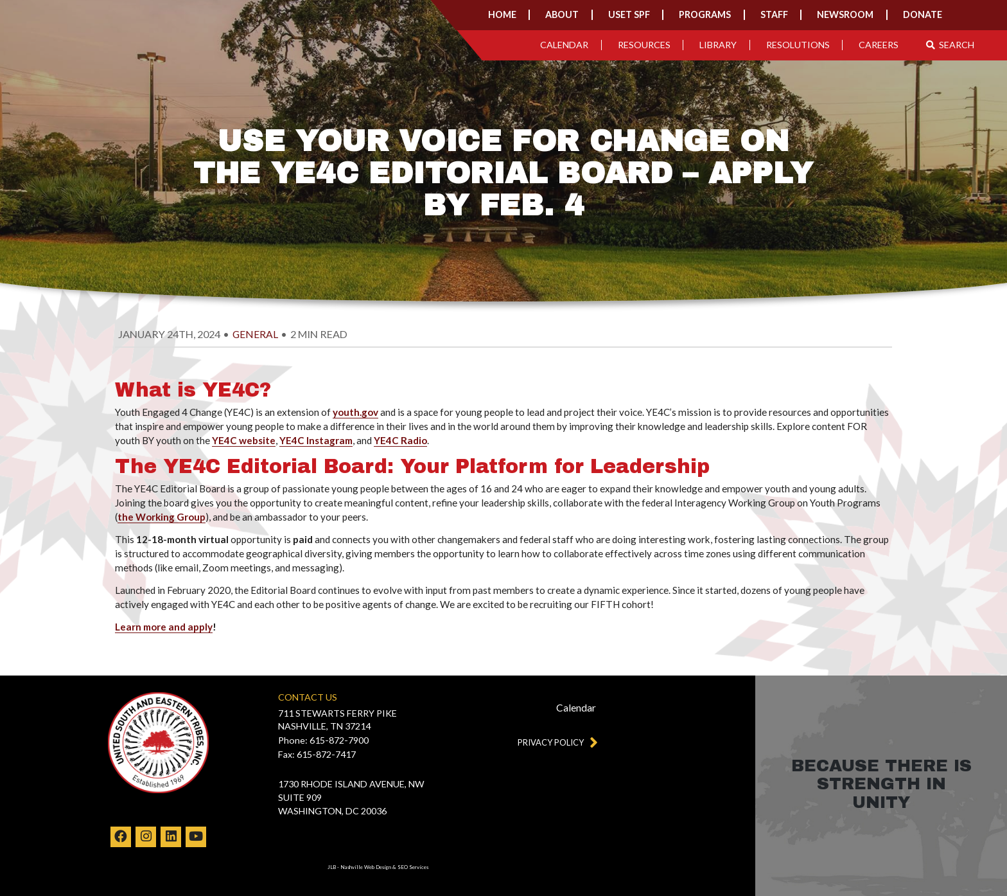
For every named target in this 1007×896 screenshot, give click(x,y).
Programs (705, 14)
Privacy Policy (555, 742)
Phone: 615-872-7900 (323, 740)
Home (502, 14)
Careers (878, 44)
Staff (774, 14)
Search (950, 44)
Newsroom (845, 14)
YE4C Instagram (316, 440)
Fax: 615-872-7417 (317, 754)
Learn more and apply (164, 626)
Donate (922, 14)
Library (718, 44)
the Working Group (162, 517)
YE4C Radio (400, 440)
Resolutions (798, 44)
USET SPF (629, 14)
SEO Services (413, 867)
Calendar (564, 44)
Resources (644, 44)
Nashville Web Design (365, 867)
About (562, 14)
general (255, 334)
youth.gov (355, 412)
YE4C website (244, 440)
